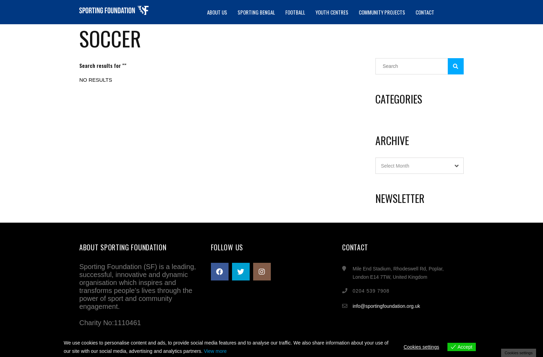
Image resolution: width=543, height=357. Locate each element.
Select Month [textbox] (395, 166)
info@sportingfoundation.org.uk (386, 306)
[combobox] (419, 166)
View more (215, 351)
